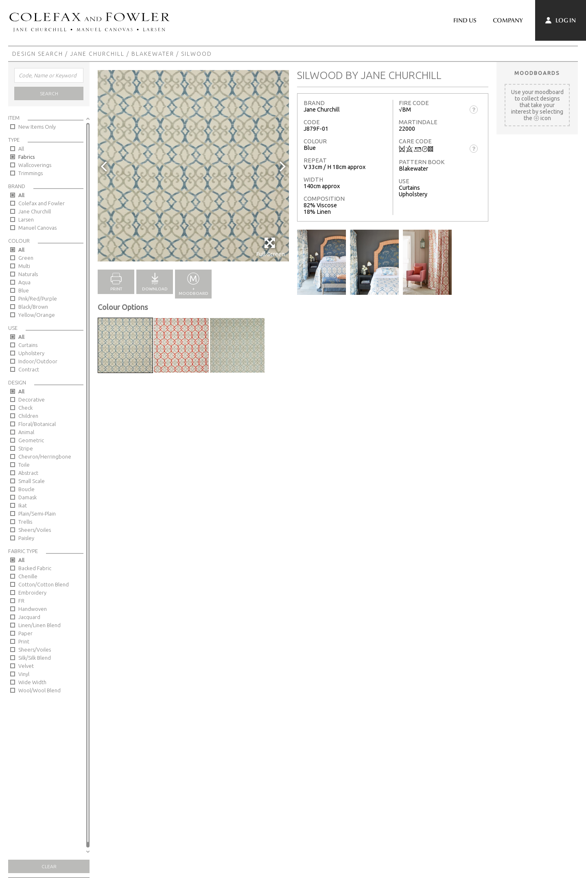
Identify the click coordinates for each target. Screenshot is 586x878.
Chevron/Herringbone (44, 456)
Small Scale (31, 481)
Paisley (26, 538)
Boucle (26, 489)
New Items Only (37, 127)
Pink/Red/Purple (37, 298)
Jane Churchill (97, 53)
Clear (49, 866)
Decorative (31, 399)
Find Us (465, 20)
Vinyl (23, 674)
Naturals (28, 274)
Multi (24, 266)
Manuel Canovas (37, 227)
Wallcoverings (34, 165)
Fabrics (26, 157)
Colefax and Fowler (41, 203)
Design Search (37, 53)
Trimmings (30, 173)
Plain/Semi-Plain (37, 513)
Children (28, 416)
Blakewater (152, 53)
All (21, 148)
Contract (28, 369)
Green (25, 258)
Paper (25, 633)
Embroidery (32, 592)
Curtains (27, 345)
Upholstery (31, 353)
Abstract (28, 473)
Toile (24, 465)
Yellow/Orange (36, 315)
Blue (23, 290)
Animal (26, 432)
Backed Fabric (34, 568)
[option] (193, 165)
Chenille (27, 576)
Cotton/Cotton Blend (43, 584)
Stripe (25, 448)
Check (25, 407)
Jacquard (29, 617)
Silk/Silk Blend (34, 658)
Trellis (25, 522)
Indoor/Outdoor (37, 361)
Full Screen (270, 247)
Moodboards (537, 73)
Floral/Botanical (37, 424)
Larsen (26, 219)
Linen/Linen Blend (39, 625)
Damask (27, 497)
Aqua (24, 282)
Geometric (31, 440)
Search (49, 93)
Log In (560, 20)
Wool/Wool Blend (39, 690)
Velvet (26, 666)
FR (21, 601)
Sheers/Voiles (34, 530)
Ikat (22, 505)
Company (508, 20)
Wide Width (32, 682)
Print (23, 641)
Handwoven (32, 609)
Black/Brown (33, 306)
